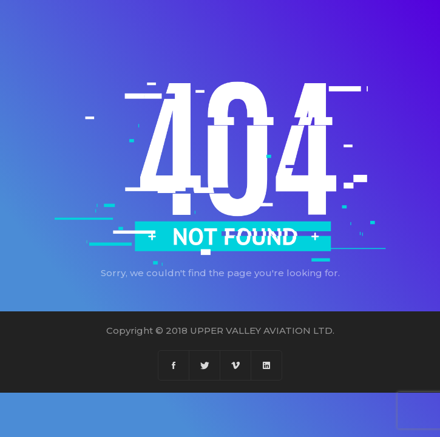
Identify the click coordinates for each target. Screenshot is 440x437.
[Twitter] (204, 365)
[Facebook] (173, 365)
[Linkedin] (266, 365)
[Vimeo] (235, 365)
